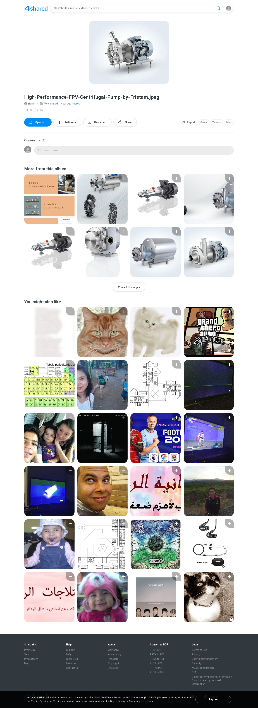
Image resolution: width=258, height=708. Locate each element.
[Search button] (218, 8)
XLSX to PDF (157, 672)
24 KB (40, 110)
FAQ (68, 654)
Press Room (31, 658)
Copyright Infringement (205, 658)
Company (113, 649)
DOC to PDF (156, 649)
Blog (26, 663)
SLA (194, 672)
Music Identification (203, 667)
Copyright (113, 663)
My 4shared (49, 103)
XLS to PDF (156, 663)
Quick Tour (72, 658)
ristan (29, 103)
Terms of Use (199, 649)
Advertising (114, 654)
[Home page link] (36, 8)
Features (71, 663)
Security (196, 663)
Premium (29, 649)
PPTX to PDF (157, 654)
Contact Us (72, 667)
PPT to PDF (156, 667)
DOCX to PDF (157, 658)
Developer (114, 667)
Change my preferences (141, 701)
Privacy (196, 654)
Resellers (113, 658)
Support (70, 649)
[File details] (49, 199)
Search (28, 654)
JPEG (29, 110)
